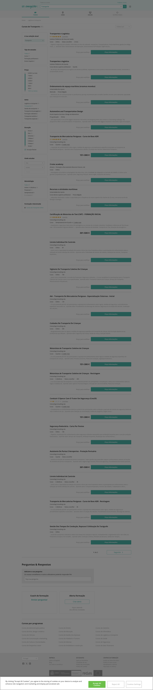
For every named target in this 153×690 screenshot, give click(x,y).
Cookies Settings (134, 684)
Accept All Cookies (97, 684)
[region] (76, 683)
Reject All (116, 684)
